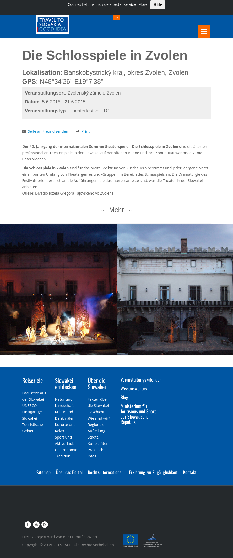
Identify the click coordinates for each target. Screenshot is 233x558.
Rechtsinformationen (106, 472)
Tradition (63, 455)
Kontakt (190, 472)
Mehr (116, 209)
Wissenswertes (134, 388)
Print (86, 131)
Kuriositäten (98, 443)
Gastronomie (66, 449)
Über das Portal (69, 472)
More (143, 4)
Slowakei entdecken (66, 383)
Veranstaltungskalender (141, 379)
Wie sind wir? (99, 418)
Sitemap (43, 472)
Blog (124, 397)
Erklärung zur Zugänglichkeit (153, 472)
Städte (93, 437)
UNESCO (29, 405)
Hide (158, 4)
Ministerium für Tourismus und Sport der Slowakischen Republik (138, 414)
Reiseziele (32, 380)
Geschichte (97, 411)
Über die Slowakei (97, 383)
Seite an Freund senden (48, 131)
